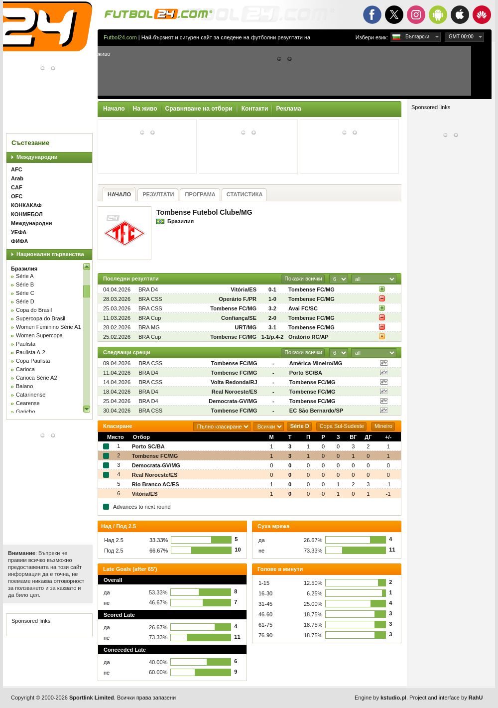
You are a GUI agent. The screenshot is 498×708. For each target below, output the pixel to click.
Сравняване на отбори (199, 108)
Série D (25, 301)
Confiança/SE (238, 318)
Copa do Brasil (34, 310)
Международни (37, 157)
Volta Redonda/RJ (234, 382)
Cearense (28, 403)
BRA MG (149, 327)
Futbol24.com (120, 37)
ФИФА (19, 241)
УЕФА (18, 232)
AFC (16, 169)
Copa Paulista (33, 361)
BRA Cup (149, 318)
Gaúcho (25, 412)
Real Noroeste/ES (234, 392)
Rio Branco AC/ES (155, 484)
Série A (24, 276)
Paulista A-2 (30, 352)
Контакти (255, 108)
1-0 (272, 299)
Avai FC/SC (303, 308)
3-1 (272, 327)
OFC (16, 196)
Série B (25, 284)
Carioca (25, 369)
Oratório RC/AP (308, 337)
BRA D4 (148, 289)
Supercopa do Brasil (40, 318)
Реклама (288, 108)
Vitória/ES (243, 289)
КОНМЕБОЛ (27, 214)
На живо (144, 108)
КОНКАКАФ (26, 205)
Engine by (380, 698)
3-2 (272, 308)
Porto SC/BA (305, 373)
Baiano (24, 386)
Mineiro (383, 426)
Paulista (25, 344)
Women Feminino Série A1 (48, 327)
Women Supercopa (39, 335)
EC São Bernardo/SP (316, 411)
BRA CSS (150, 299)
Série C (25, 293)
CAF (16, 187)
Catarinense (30, 395)
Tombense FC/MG (311, 289)
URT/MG (245, 327)
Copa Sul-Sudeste (342, 426)
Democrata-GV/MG (233, 401)
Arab (17, 178)
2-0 (272, 318)
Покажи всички (303, 279)
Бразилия (24, 269)
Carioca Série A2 (36, 378)
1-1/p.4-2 (272, 337)
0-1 (272, 289)
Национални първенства (50, 254)
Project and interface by (446, 698)
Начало (113, 108)
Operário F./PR (237, 299)
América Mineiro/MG (315, 363)
